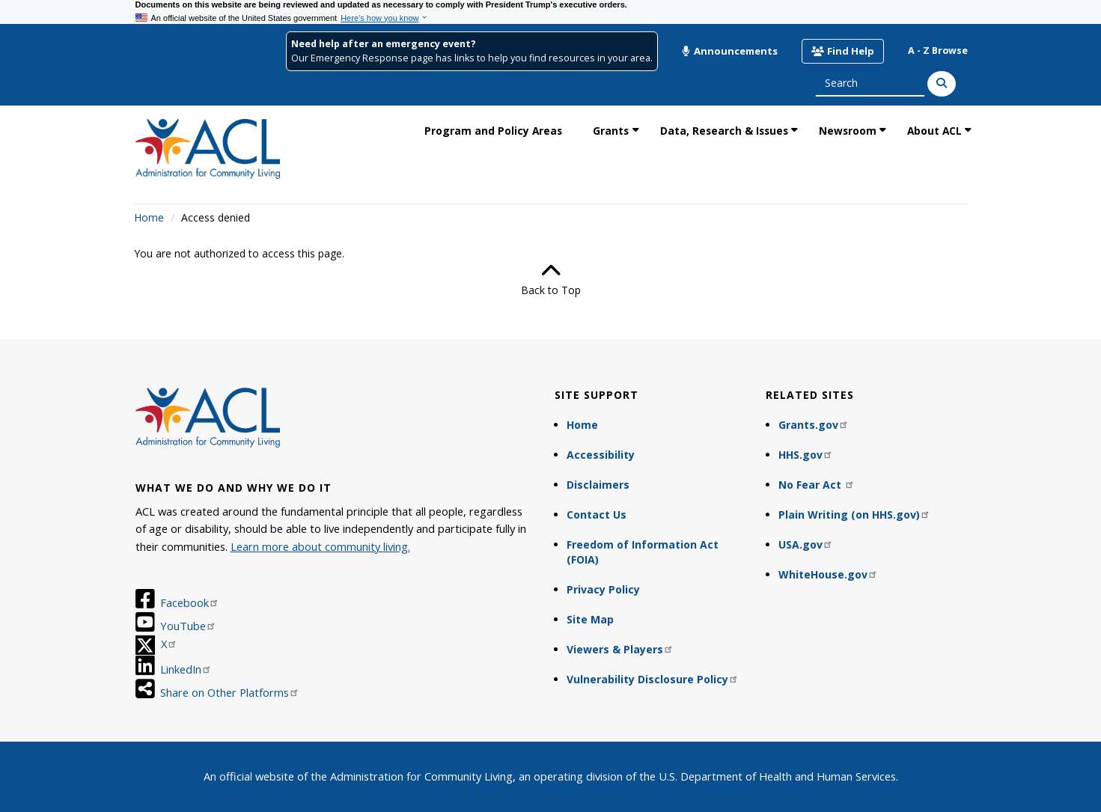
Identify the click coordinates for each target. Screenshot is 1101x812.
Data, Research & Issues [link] (724, 130)
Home (149, 217)
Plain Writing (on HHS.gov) (854, 514)
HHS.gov (805, 455)
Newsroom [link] (847, 130)
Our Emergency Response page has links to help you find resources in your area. (472, 58)
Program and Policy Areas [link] (493, 130)
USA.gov (805, 544)
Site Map (590, 619)
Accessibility (601, 455)
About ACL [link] (934, 130)
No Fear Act (816, 484)
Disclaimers (598, 484)
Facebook (189, 602)
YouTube (188, 625)
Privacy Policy (603, 589)
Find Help (842, 51)
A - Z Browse (938, 50)
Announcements (730, 51)
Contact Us (596, 514)
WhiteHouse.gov (828, 574)
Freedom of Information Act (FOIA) (643, 552)
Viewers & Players (620, 649)
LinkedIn (186, 669)
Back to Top (551, 279)
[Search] (941, 84)
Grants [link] (611, 130)
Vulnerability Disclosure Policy (653, 679)
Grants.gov (813, 425)
